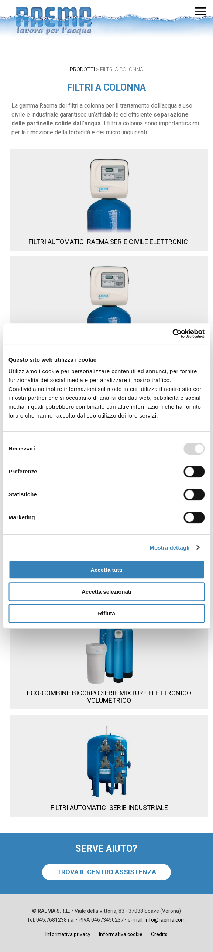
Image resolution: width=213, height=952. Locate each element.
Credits (159, 934)
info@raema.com (165, 920)
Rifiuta (106, 613)
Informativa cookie (120, 934)
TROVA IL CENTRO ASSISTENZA (106, 871)
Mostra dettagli (169, 547)
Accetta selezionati (106, 591)
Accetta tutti (106, 570)
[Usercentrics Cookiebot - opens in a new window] (172, 333)
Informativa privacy (67, 934)
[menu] (200, 11)
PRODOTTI (82, 69)
